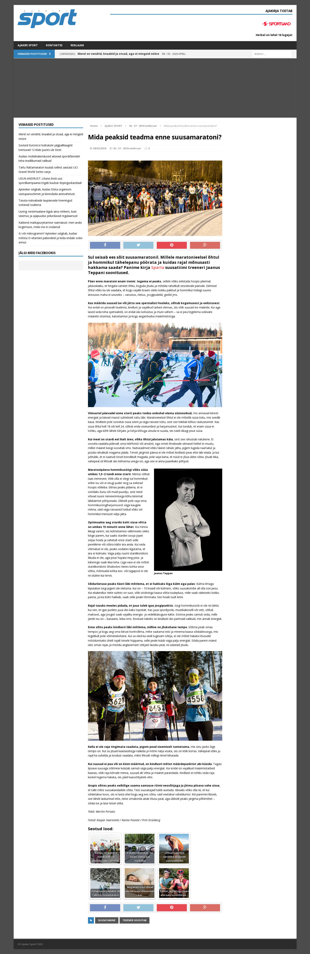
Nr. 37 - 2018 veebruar (127, 148)
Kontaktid (54, 45)
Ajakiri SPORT (28, 45)
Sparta (157, 267)
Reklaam (77, 45)
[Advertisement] (155, 88)
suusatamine (106, 920)
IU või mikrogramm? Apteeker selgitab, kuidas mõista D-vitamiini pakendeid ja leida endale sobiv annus (50, 238)
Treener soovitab (134, 920)
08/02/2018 (99, 148)
